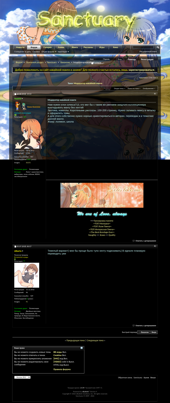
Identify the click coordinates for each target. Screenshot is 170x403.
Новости (20, 47)
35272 (28, 163)
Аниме (61, 47)
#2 (155, 246)
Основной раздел (34, 62)
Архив (146, 377)
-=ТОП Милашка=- (102, 223)
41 (27, 302)
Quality (112, 235)
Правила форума (62, 369)
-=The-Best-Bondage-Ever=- (102, 232)
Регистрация (147, 59)
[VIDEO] (57, 361)
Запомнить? (97, 63)
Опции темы (119, 88)
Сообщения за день (22, 52)
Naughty (92, 235)
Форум (34, 47)
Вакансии (65, 62)
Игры (101, 47)
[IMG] (56, 358)
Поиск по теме (133, 88)
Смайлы (57, 355)
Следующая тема (95, 340)
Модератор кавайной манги (88, 83)
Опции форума (48, 52)
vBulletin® (86, 392)
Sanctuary (52, 62)
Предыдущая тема (75, 340)
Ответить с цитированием (144, 241)
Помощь (132, 59)
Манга (75, 47)
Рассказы (88, 47)
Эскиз (103, 235)
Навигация (62, 52)
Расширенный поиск (148, 52)
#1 (155, 94)
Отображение (148, 88)
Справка (36, 52)
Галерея (47, 47)
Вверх (154, 332)
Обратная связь (125, 377)
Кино (115, 47)
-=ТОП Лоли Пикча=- (102, 226)
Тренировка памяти (103, 220)
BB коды (57, 352)
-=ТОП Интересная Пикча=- (102, 229)
